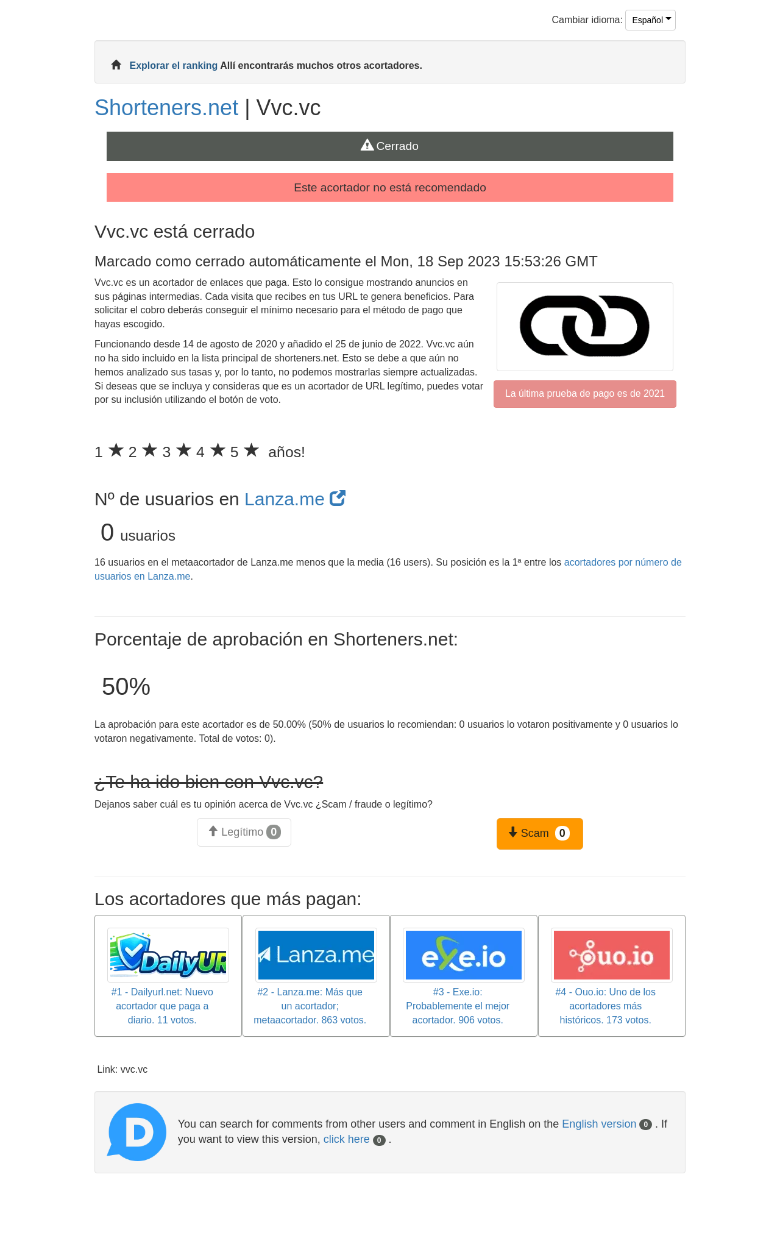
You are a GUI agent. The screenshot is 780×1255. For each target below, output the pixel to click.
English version (607, 1124)
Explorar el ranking (174, 65)
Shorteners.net (166, 107)
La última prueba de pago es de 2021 (585, 393)
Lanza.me (295, 499)
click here (355, 1139)
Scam (538, 833)
